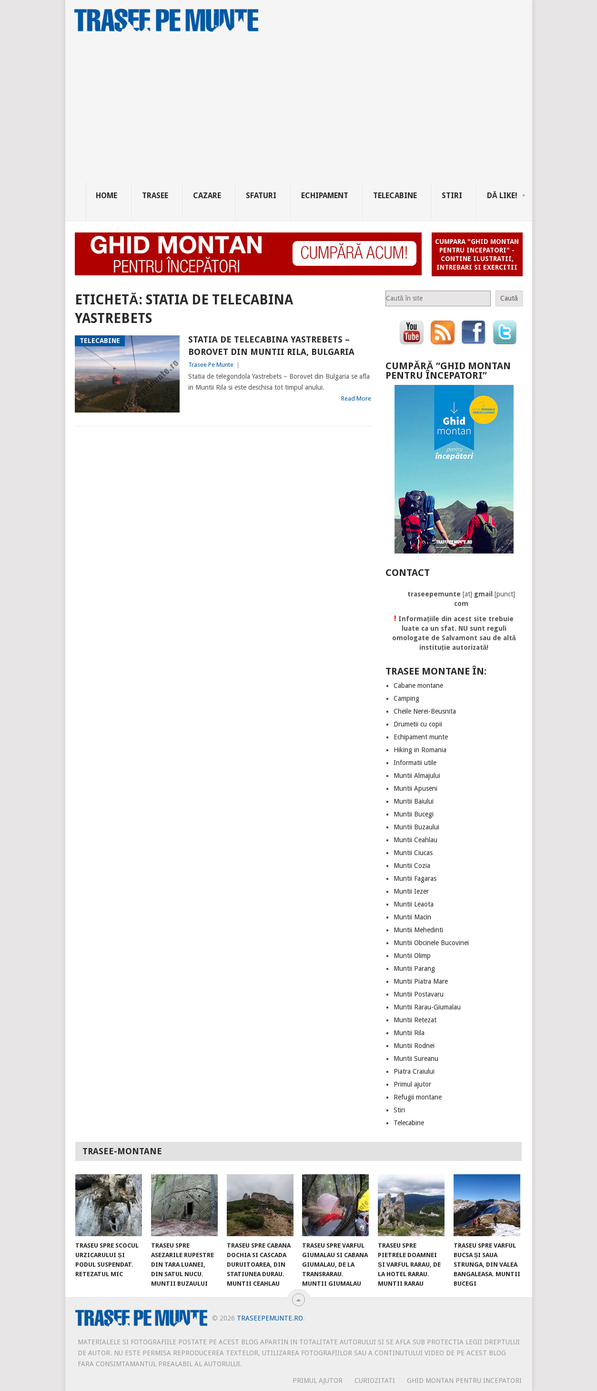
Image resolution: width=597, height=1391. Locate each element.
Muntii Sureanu (416, 1058)
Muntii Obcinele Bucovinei (431, 943)
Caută (509, 298)
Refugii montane (418, 1097)
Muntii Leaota (414, 904)
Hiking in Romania (420, 750)
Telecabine (395, 195)
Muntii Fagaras (415, 878)
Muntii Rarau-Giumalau (427, 1007)
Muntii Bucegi (414, 814)
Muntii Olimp (412, 955)
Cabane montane (418, 685)
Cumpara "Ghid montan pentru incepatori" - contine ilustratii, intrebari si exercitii (477, 254)
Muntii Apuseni (415, 788)
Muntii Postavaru (419, 994)
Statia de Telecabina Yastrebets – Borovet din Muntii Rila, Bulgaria (271, 345)
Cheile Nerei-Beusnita (425, 711)
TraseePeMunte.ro (270, 1318)
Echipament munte (421, 737)
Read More (356, 398)
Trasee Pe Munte (210, 364)
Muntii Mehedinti (418, 930)
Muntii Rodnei (414, 1045)
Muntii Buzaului (416, 827)
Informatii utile (415, 762)
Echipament (324, 195)
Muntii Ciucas (413, 853)
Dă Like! (502, 195)
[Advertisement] (309, 110)
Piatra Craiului (414, 1071)
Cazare (207, 195)
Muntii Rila (409, 1033)
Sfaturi (261, 195)
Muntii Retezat (415, 1020)
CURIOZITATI (374, 1380)
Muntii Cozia (412, 865)
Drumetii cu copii (418, 724)
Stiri (452, 195)
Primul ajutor (412, 1084)
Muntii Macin (412, 917)
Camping (406, 698)
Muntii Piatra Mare (421, 981)
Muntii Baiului (414, 801)
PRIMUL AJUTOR (318, 1380)
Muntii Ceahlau (415, 840)
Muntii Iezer (411, 891)
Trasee (155, 195)
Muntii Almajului (417, 775)
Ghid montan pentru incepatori (464, 1380)
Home (106, 195)
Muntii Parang (414, 968)
